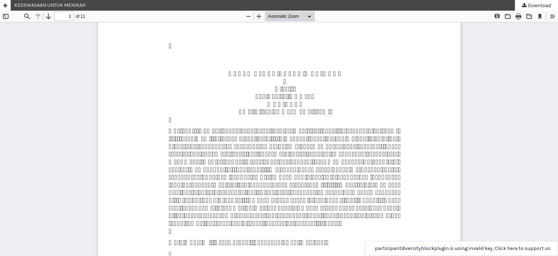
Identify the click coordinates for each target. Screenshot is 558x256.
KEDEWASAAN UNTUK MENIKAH (49, 5)
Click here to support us (523, 248)
